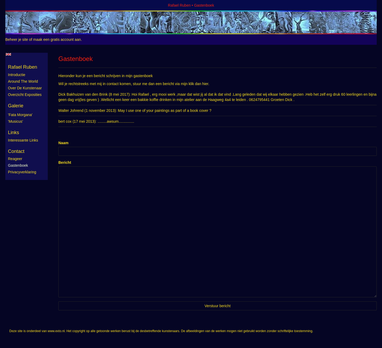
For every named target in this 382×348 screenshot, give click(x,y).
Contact (16, 151)
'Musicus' (15, 121)
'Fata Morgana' (20, 115)
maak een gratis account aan (57, 39)
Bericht (64, 162)
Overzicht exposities (25, 94)
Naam (63, 143)
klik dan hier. (199, 84)
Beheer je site (16, 39)
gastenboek (18, 165)
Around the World (23, 81)
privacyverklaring (22, 172)
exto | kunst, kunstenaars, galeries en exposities (20, 5)
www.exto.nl (56, 331)
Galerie (15, 105)
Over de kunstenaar (25, 88)
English (8, 54)
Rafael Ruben (179, 5)
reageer (15, 159)
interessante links (23, 140)
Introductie (16, 75)
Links (13, 132)
